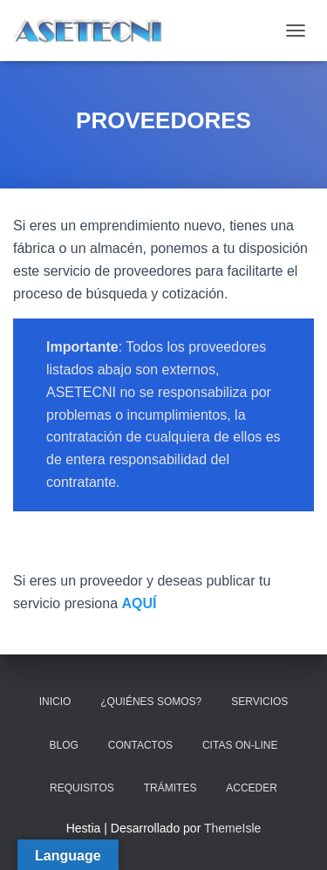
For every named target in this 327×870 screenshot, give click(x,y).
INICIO (55, 701)
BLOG (64, 745)
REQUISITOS (82, 788)
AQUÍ (139, 603)
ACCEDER (251, 788)
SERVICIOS (259, 701)
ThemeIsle (232, 828)
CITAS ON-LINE (239, 745)
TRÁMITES (170, 788)
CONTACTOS (140, 745)
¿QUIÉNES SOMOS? (150, 701)
